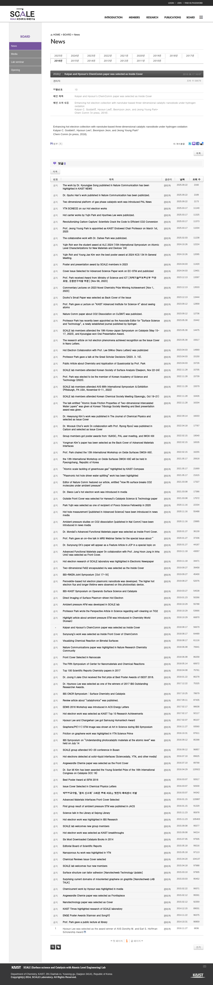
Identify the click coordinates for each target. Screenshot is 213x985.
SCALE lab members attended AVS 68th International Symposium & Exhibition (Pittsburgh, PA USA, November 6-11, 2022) (105, 388)
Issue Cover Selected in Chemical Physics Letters (90, 786)
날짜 (182, 179)
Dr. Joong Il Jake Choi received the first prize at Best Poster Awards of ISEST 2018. (108, 677)
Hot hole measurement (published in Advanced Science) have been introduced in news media (110, 513)
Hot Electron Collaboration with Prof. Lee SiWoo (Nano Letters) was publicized (105, 350)
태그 (58, 947)
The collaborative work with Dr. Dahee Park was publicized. (95, 238)
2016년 (58, 61)
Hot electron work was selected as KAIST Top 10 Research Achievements (103, 713)
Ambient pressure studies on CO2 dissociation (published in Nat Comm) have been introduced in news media (108, 523)
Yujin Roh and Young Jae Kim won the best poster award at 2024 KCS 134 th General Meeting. (109, 256)
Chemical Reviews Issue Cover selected (84, 859)
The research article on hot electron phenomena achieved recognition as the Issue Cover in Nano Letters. (111, 341)
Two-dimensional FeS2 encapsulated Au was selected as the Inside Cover (103, 568)
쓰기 (198, 947)
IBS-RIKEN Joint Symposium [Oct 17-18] (86, 574)
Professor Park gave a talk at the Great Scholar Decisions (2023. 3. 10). (102, 356)
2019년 (157, 56)
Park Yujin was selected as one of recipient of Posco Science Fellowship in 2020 (107, 505)
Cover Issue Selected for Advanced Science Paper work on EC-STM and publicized (108, 271)
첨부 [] (57, 143)
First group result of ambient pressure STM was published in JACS (99, 806)
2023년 (91, 56)
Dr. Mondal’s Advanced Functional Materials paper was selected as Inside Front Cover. (110, 531)
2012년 (124, 61)
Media (14, 54)
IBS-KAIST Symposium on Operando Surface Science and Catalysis (100, 591)
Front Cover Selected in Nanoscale (82, 657)
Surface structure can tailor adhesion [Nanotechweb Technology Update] (103, 872)
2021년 (124, 56)
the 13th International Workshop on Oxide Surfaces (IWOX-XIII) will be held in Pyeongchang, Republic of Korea (105, 460)
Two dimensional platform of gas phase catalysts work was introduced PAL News (107, 201)
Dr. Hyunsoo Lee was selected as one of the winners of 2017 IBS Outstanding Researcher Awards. (105, 685)
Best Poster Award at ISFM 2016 (80, 779)
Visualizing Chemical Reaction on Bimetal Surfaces (90, 640)
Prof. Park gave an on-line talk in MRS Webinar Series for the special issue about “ (108, 538)
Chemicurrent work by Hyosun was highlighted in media (93, 888)
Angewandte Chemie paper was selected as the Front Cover (95, 763)
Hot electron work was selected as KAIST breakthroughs (93, 832)
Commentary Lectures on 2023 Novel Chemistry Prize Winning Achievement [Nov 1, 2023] (108, 289)
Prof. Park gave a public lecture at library (85, 922)
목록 (198, 153)
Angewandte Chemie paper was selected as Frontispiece (94, 895)
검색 (52, 947)
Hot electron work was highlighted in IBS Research (90, 819)
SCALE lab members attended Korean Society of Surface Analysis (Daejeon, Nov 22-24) (111, 370)
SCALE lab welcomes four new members (85, 865)
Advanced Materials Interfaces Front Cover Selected (91, 799)
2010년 (157, 61)
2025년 (58, 56)
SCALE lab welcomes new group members (86, 826)
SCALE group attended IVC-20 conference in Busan (91, 749)
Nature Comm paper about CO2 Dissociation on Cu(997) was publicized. (103, 313)
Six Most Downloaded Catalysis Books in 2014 (88, 839)
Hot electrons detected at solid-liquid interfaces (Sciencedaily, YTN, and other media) (110, 756)
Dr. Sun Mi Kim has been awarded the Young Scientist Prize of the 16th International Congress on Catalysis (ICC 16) (109, 771)
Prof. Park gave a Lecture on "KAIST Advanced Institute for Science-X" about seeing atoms (109, 305)
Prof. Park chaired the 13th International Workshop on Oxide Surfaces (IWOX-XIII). (108, 452)
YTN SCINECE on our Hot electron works (85, 208)
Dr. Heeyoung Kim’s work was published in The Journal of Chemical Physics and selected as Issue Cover (107, 418)
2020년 (140, 56)
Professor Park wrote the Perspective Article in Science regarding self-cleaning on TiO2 (110, 611)
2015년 (75, 61)
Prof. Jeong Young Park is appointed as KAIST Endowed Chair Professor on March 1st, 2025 (110, 230)
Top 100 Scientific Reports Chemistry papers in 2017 (91, 670)
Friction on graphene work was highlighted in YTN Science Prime (98, 733)
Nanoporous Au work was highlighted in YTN (87, 852)
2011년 (140, 61)
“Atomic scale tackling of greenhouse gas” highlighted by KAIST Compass (103, 468)
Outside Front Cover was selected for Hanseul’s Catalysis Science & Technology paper (110, 498)
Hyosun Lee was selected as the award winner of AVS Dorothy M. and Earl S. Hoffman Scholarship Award (110, 930)
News (14, 46)
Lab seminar (17, 62)
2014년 (91, 61)
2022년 (108, 56)
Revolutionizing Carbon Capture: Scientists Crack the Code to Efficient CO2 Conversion (110, 221)
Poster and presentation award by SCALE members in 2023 (95, 264)
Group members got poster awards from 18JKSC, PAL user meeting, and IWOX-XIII (108, 436)
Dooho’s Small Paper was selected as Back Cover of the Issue (97, 297)
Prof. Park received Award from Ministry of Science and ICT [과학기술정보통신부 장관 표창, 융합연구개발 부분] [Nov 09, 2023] (109, 279)
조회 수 (196, 179)
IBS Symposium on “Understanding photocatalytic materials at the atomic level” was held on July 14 (109, 741)
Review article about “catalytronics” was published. (91, 700)
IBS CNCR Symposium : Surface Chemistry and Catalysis (94, 693)
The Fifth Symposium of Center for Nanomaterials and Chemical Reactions (103, 663)
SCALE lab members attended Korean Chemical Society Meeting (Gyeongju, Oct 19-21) (111, 396)
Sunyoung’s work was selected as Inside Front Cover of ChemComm (100, 634)
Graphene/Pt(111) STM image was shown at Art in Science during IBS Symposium (108, 726)
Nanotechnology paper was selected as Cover (88, 902)
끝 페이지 (137, 941)
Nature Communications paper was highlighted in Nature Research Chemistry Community (105, 649)
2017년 (190, 56)
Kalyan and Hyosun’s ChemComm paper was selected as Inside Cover (104, 74)
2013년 (108, 61)
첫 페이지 (117, 941)
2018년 (173, 56)
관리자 (56, 80)
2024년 (75, 56)
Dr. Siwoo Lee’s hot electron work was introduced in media (95, 491)
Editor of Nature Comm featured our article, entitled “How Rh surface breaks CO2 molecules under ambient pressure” (107, 483)
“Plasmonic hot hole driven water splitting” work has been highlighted (100, 475)
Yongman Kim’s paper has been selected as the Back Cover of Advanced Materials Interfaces (108, 444)
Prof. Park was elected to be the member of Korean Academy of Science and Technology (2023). (105, 378)
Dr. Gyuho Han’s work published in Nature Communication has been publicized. (106, 195)
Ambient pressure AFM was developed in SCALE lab (91, 604)
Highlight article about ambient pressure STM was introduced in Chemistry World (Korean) (106, 619)
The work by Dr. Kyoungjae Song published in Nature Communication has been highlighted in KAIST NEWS (106, 186)
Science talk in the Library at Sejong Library (86, 812)
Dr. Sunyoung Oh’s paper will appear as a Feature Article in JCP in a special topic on (109, 545)
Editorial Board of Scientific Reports (82, 846)
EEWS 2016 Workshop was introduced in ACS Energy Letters (96, 707)
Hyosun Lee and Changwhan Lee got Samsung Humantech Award (99, 720)
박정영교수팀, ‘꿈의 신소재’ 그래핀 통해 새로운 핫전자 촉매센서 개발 (100, 793)
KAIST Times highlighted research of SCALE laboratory (92, 908)
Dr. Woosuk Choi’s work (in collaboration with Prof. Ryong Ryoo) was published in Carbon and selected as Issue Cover (107, 427)
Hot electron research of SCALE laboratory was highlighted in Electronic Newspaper (108, 561)
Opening (15, 70)
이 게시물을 (179, 143)
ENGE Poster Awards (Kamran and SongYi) (86, 915)
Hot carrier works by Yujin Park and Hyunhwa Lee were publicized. (99, 215)
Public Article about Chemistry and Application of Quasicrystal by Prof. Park (104, 363)
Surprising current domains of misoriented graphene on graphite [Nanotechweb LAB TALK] (109, 880)
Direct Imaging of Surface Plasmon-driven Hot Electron (93, 597)
